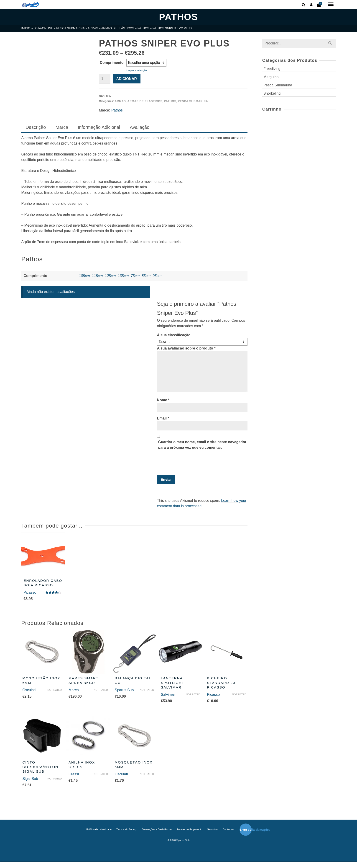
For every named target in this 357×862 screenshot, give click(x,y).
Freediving (271, 69)
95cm (157, 276)
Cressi (74, 774)
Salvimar (168, 694)
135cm (123, 276)
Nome (163, 400)
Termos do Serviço (126, 829)
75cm (135, 276)
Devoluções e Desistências (157, 829)
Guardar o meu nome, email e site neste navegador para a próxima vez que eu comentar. (202, 444)
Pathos (170, 101)
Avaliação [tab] (139, 127)
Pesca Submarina (193, 101)
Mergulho (271, 77)
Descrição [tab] (36, 127)
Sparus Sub (124, 690)
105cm (84, 276)
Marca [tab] (62, 127)
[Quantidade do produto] (104, 78)
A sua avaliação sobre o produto (186, 348)
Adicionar (126, 79)
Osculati (29, 690)
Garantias (212, 829)
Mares (74, 690)
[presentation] (188, 464)
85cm (146, 276)
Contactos (228, 829)
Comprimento (112, 63)
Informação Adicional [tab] (99, 127)
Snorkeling (272, 93)
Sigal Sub (30, 779)
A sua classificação (173, 335)
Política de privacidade (99, 829)
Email (163, 418)
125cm (110, 276)
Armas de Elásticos (145, 101)
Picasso (29, 592)
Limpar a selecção (136, 70)
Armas (120, 101)
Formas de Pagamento (189, 829)
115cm (97, 276)
